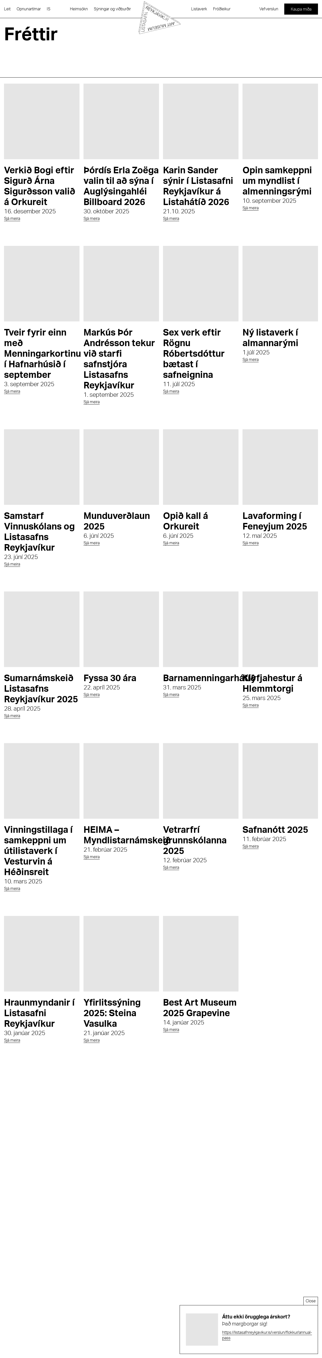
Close (311, 1301)
